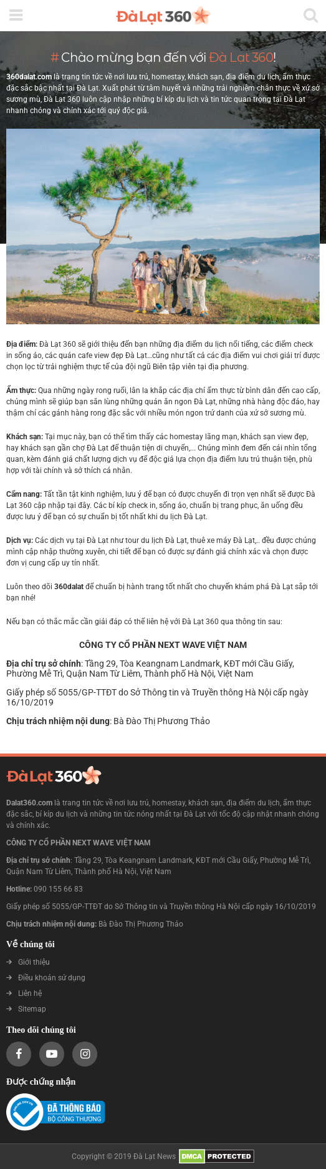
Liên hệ (24, 993)
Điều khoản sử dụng (45, 977)
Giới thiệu (28, 962)
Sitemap (26, 1009)
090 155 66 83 (58, 889)
